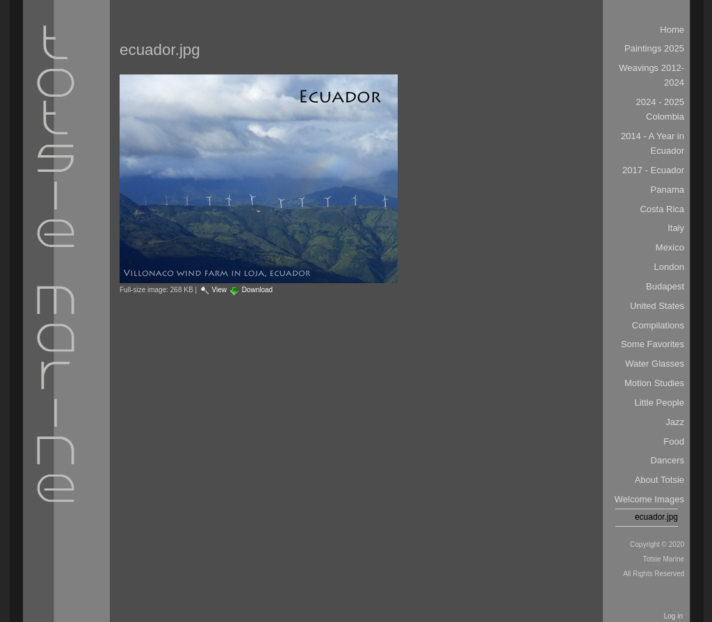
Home (672, 29)
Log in (673, 616)
